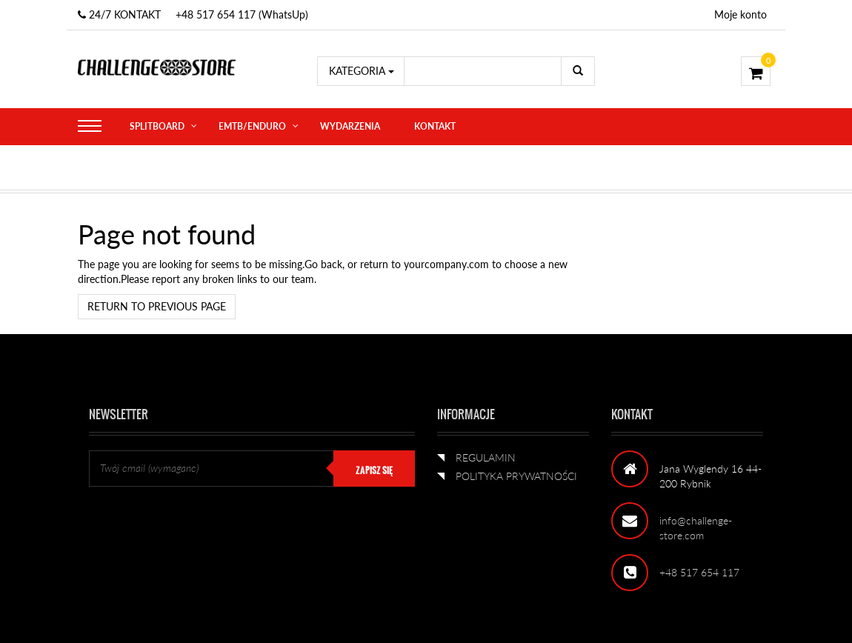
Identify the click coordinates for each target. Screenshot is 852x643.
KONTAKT (435, 126)
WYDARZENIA (350, 126)
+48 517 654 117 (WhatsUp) (242, 14)
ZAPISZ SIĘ (374, 470)
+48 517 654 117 (699, 572)
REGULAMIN (486, 457)
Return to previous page (156, 306)
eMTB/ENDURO (252, 126)
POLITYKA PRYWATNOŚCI (516, 476)
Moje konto (740, 14)
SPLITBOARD (157, 126)
